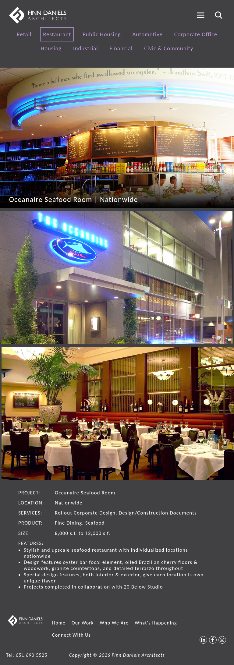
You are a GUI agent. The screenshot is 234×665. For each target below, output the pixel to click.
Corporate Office (195, 34)
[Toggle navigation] (201, 15)
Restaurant (57, 34)
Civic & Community (168, 48)
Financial (121, 48)
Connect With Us (71, 635)
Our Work (83, 623)
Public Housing (102, 34)
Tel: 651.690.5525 (26, 655)
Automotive (148, 34)
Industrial (85, 48)
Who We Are (114, 623)
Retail (24, 34)
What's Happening (156, 623)
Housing (51, 48)
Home (59, 623)
